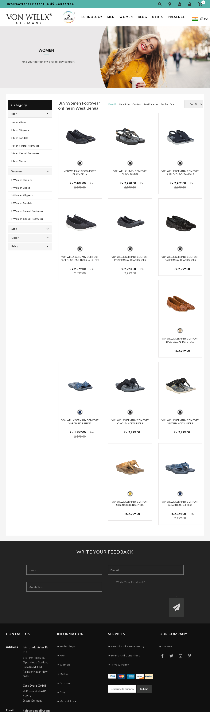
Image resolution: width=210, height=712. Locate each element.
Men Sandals (19, 137)
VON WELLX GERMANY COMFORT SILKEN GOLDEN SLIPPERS (130, 501)
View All (112, 104)
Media (157, 17)
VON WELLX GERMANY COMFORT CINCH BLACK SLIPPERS (130, 420)
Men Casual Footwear (25, 153)
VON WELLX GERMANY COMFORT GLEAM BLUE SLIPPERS (180, 501)
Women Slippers (22, 195)
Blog (142, 17)
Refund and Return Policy (126, 628)
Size (29, 228)
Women (126, 17)
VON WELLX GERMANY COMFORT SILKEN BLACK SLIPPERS (180, 420)
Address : (12, 629)
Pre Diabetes (151, 104)
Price (29, 246)
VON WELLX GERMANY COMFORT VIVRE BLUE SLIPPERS (79, 420)
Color (29, 237)
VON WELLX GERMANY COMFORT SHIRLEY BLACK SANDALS (180, 172)
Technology (90, 17)
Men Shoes (18, 161)
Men (111, 17)
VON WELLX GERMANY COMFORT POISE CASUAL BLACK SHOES (130, 258)
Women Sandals (21, 203)
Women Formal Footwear (27, 211)
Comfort (136, 104)
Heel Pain (124, 104)
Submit (144, 670)
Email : (10, 692)
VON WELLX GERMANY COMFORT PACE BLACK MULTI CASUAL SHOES (80, 258)
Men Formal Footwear (25, 145)
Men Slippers (20, 130)
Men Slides (18, 122)
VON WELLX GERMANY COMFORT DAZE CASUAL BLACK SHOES (180, 258)
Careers (166, 628)
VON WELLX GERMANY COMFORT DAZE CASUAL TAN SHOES (180, 339)
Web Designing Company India (183, 707)
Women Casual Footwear (27, 218)
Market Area (66, 683)
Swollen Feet (168, 104)
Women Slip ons (22, 180)
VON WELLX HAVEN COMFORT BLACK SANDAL (130, 172)
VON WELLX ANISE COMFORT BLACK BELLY (80, 172)
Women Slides (20, 187)
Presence (176, 17)
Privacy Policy (118, 646)
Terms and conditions (124, 637)
